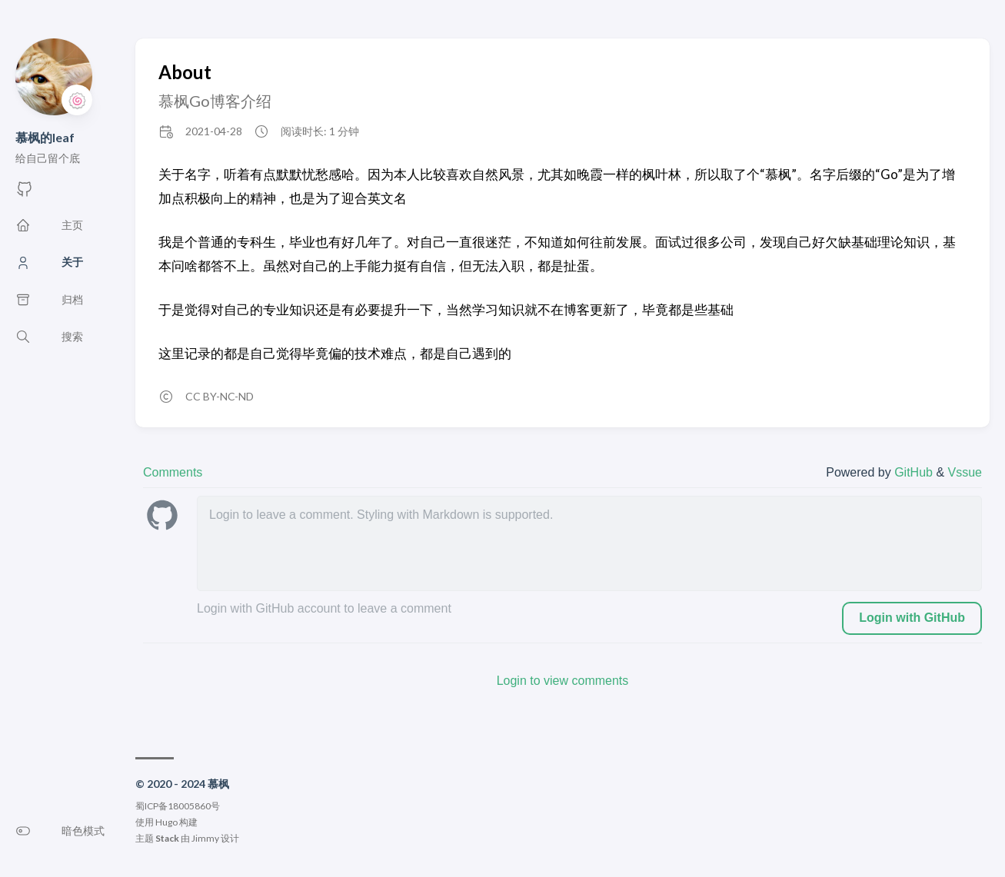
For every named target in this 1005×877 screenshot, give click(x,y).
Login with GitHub (912, 617)
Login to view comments (563, 680)
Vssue (965, 472)
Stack (167, 838)
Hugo (166, 822)
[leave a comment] (589, 543)
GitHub (915, 472)
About (184, 72)
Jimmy (205, 838)
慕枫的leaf (45, 137)
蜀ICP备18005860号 (177, 806)
